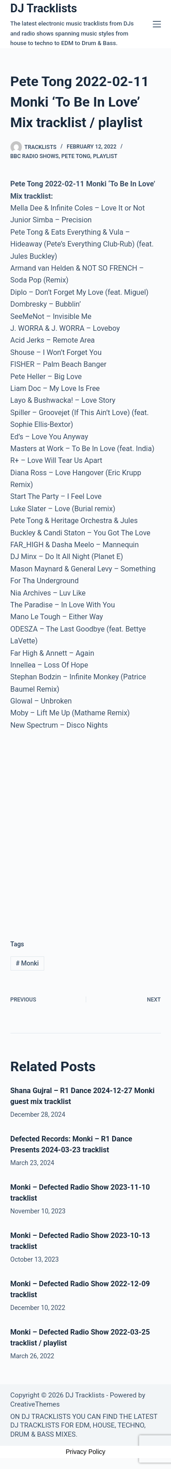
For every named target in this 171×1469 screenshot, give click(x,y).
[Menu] (157, 24)
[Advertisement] (85, 827)
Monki (27, 963)
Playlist (105, 156)
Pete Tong (75, 156)
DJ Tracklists (43, 8)
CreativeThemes (35, 1404)
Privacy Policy (85, 1451)
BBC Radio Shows (34, 156)
